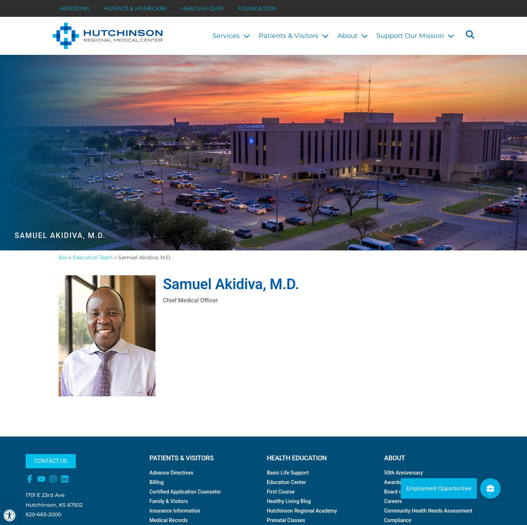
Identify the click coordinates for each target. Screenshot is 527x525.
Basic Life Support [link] (288, 487)
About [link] (352, 35)
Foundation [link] (257, 8)
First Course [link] (281, 506)
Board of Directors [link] (405, 506)
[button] (470, 35)
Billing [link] (156, 497)
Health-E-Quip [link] (202, 8)
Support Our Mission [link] (415, 35)
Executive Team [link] (93, 271)
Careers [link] (393, 516)
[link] (9, 515)
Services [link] (231, 35)
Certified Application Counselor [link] (185, 506)
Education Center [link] (286, 497)
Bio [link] (63, 271)
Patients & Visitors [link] (294, 35)
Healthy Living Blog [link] (289, 516)
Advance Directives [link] (171, 487)
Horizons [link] (74, 8)
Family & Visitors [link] (168, 516)
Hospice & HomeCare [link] (135, 8)
